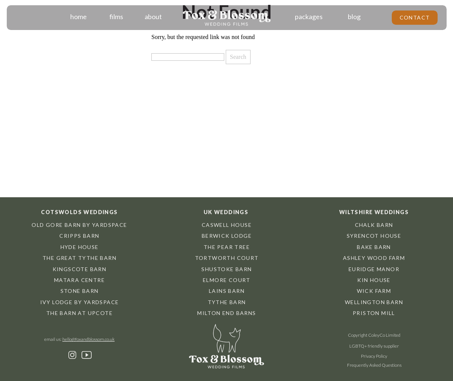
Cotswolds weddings (79, 212)
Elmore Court (227, 280)
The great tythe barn (79, 258)
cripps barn (79, 235)
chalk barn (374, 225)
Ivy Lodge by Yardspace (79, 302)
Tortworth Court (227, 258)
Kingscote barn (80, 269)
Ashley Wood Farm (374, 258)
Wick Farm (374, 291)
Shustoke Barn (226, 269)
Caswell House (227, 225)
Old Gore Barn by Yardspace (79, 225)
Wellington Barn (374, 302)
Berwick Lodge (227, 235)
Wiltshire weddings (374, 212)
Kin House (374, 280)
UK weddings (226, 212)
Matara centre (79, 280)
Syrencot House (374, 235)
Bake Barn (374, 247)
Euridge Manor (374, 269)
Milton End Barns (226, 313)
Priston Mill (374, 313)
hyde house (79, 247)
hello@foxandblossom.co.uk (88, 339)
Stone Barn (79, 291)
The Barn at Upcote (79, 313)
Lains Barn (227, 291)
